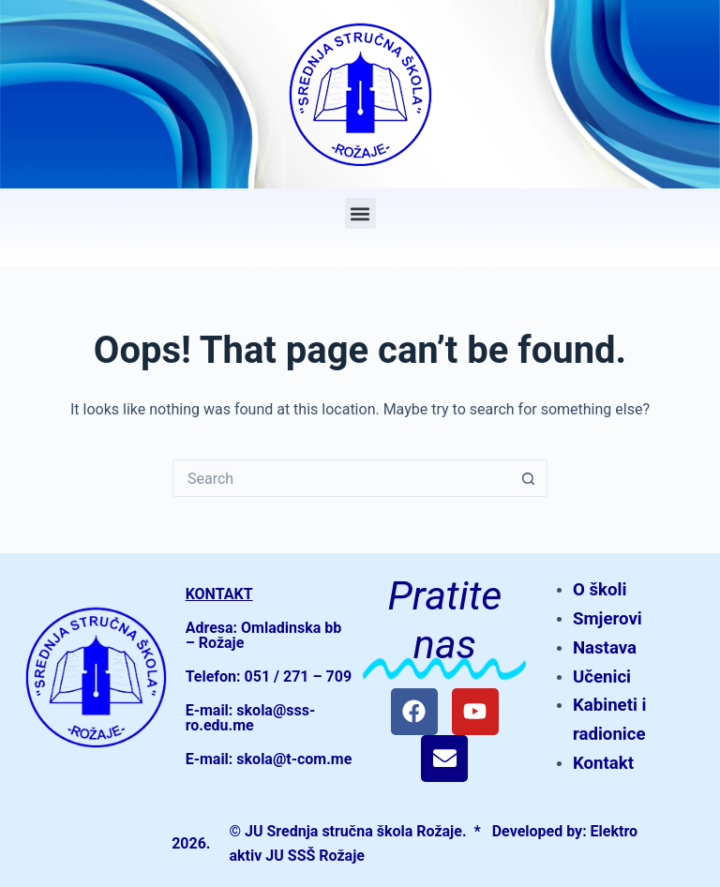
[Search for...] (341, 478)
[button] (360, 213)
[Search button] (529, 478)
